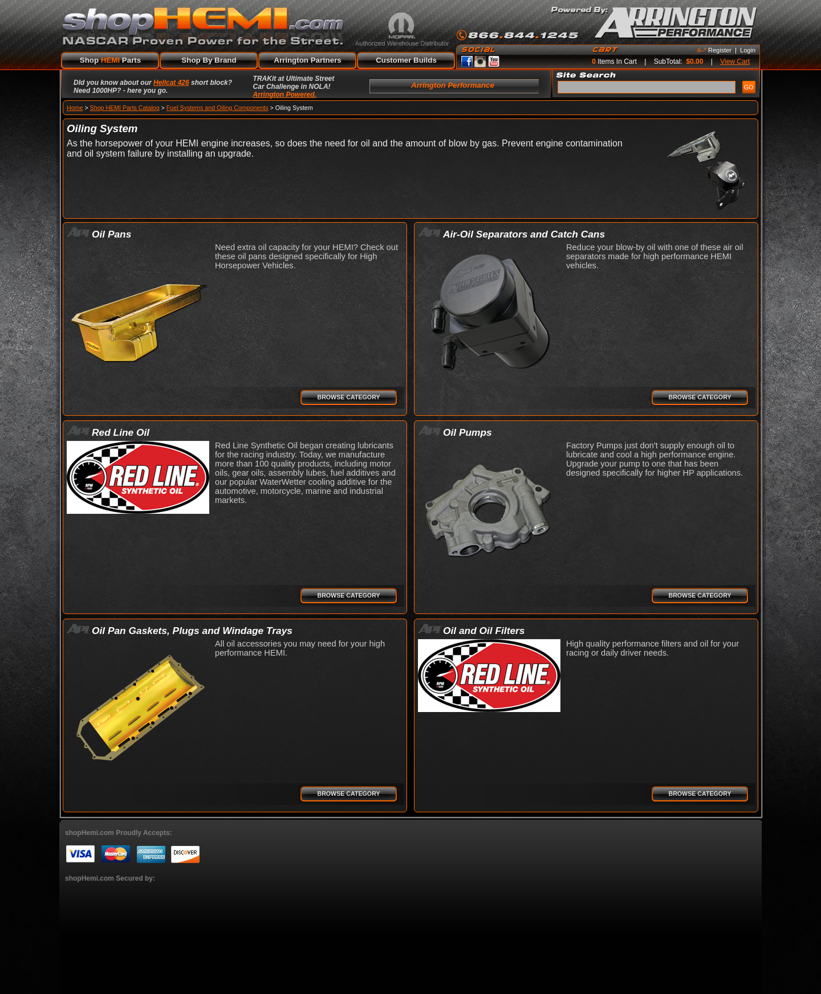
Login (747, 50)
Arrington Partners (308, 60)
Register (719, 50)
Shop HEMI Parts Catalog (125, 107)
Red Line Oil (120, 432)
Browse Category (348, 397)
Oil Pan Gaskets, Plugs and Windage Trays (192, 630)
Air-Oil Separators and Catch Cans (524, 234)
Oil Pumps (467, 432)
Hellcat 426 (171, 83)
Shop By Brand (208, 60)
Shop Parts (110, 60)
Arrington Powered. (284, 95)
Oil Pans (111, 234)
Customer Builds (406, 60)
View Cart (735, 62)
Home (75, 107)
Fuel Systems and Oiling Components (217, 107)
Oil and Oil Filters (484, 630)
